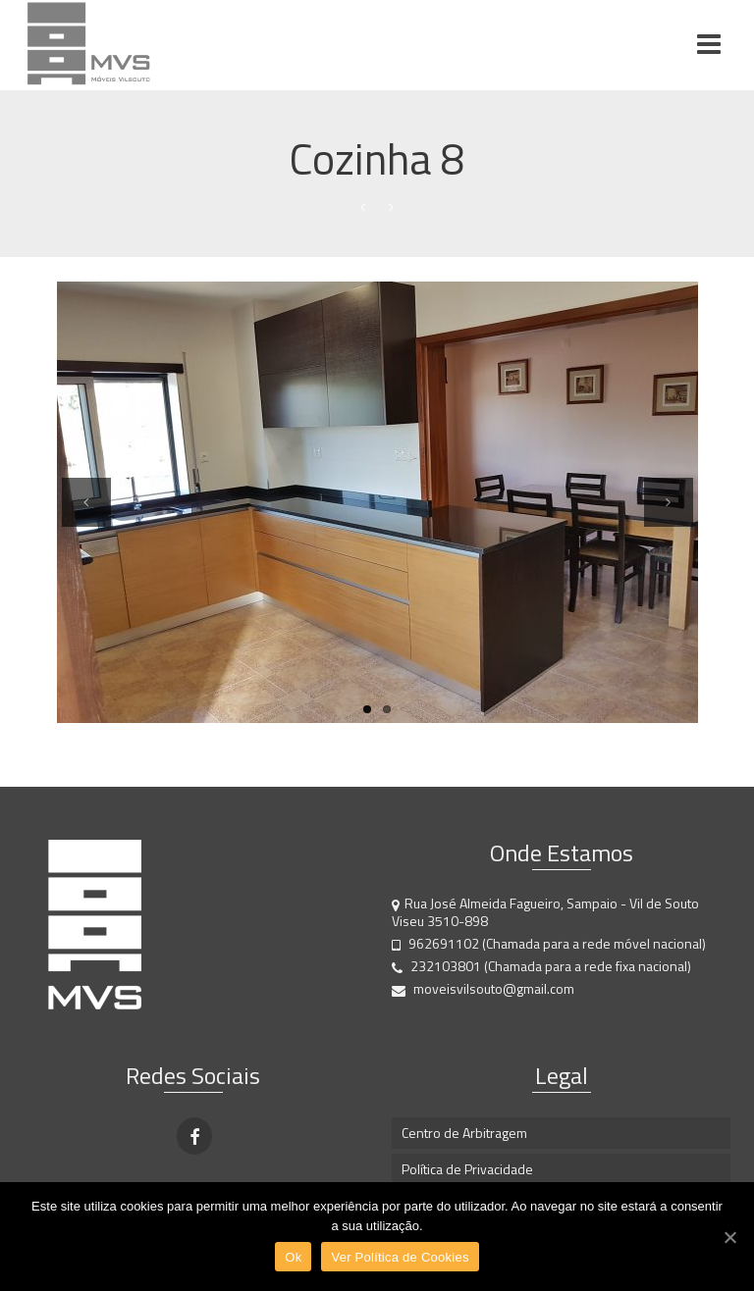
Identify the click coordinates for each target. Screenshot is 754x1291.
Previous (86, 526)
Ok (293, 1257)
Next (668, 526)
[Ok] (729, 1237)
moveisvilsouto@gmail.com (483, 988)
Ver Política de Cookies (399, 1257)
